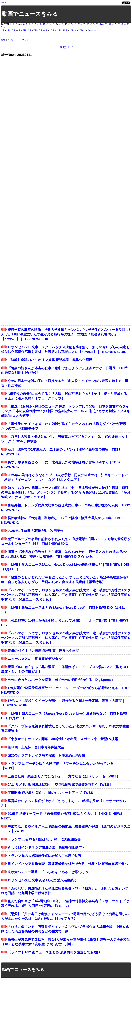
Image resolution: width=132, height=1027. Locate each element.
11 (44, 24)
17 (70, 24)
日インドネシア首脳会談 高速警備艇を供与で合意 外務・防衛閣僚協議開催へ (68, 864)
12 (48, 24)
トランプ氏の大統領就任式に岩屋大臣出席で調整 (44, 855)
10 (39, 24)
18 (75, 24)
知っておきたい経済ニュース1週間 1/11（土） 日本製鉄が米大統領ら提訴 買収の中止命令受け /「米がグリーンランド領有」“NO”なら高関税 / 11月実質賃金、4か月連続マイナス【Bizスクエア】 (65, 492)
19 (79, 24)
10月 (52, 30)
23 (97, 24)
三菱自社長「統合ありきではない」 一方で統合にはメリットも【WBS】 (64, 776)
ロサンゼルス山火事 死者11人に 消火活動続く (42, 880)
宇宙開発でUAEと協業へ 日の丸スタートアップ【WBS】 (52, 792)
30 (128, 24)
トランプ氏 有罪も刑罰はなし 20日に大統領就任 (44, 839)
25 (106, 24)
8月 (40, 30)
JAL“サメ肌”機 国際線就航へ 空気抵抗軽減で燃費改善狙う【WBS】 (60, 784)
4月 (19, 30)
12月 (65, 30)
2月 (8, 30)
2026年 (82, 30)
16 (66, 24)
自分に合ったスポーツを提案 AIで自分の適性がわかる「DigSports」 (61, 680)
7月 (35, 30)
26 (110, 24)
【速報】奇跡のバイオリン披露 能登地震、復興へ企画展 (50, 360)
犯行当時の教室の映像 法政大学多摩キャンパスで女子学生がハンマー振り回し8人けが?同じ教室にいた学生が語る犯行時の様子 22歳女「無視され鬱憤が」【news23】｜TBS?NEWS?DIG (65, 334)
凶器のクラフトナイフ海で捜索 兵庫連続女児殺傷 (46, 755)
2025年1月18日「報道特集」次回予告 (35, 531)
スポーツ (22, 39)
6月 (30, 30)
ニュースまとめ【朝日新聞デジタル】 (36, 659)
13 (53, 24)
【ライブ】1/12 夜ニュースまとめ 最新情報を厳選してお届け (54, 952)
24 (101, 24)
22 (92, 24)
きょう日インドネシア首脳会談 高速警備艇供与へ (46, 847)
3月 (13, 30)
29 (123, 24)
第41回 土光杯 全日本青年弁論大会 (36, 747)
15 (61, 24)
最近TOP (66, 47)
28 (119, 24)
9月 (46, 30)
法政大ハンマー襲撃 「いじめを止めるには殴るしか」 (50, 872)
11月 (58, 30)
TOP (4, 3)
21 (88, 24)
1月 (3, 30)
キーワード (93, 30)
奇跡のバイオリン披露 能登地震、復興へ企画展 (43, 650)
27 (114, 24)
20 (84, 24)
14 (57, 24)
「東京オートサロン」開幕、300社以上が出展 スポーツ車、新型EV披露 (63, 739)
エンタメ (11, 39)
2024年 (73, 30)
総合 (3, 39)
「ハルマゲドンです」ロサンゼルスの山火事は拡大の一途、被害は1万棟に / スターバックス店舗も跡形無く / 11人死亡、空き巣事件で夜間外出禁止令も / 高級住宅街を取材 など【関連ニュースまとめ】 (66, 594)
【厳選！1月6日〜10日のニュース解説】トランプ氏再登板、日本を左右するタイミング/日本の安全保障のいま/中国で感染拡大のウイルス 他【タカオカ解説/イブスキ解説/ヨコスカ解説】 (65, 411)
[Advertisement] (66, 1000)
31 (2, 27)
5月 (24, 30)
